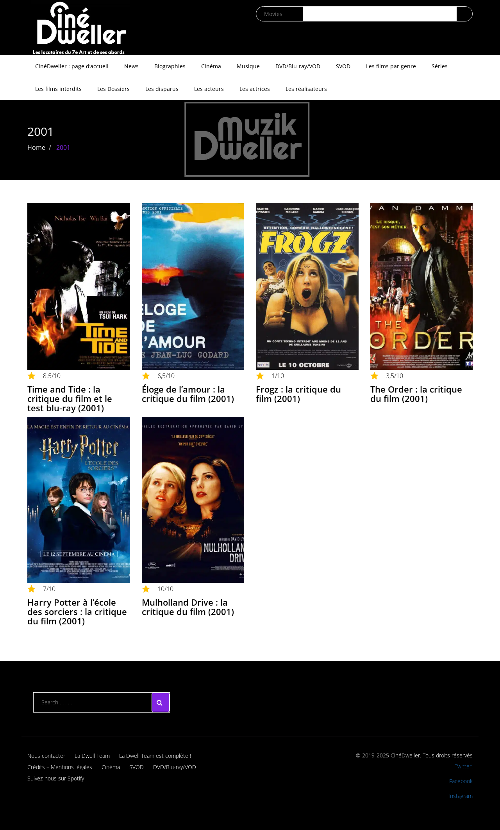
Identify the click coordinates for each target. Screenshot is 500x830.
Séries (440, 66)
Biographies (170, 66)
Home (36, 147)
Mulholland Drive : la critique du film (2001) (188, 606)
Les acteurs (209, 88)
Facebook (461, 781)
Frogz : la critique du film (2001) (298, 393)
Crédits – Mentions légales (59, 767)
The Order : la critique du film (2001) (416, 393)
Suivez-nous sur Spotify (55, 778)
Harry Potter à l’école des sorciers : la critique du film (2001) (77, 611)
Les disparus (162, 88)
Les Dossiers (113, 88)
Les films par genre (391, 66)
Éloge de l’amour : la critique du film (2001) (188, 393)
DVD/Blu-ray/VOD (297, 66)
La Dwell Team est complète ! (155, 755)
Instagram (460, 796)
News (131, 66)
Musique (248, 66)
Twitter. (464, 766)
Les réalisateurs (306, 88)
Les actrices (254, 88)
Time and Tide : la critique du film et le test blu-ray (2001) (69, 398)
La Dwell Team (92, 755)
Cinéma (211, 66)
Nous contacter (46, 755)
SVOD (343, 66)
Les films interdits (58, 88)
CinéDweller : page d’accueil (72, 66)
